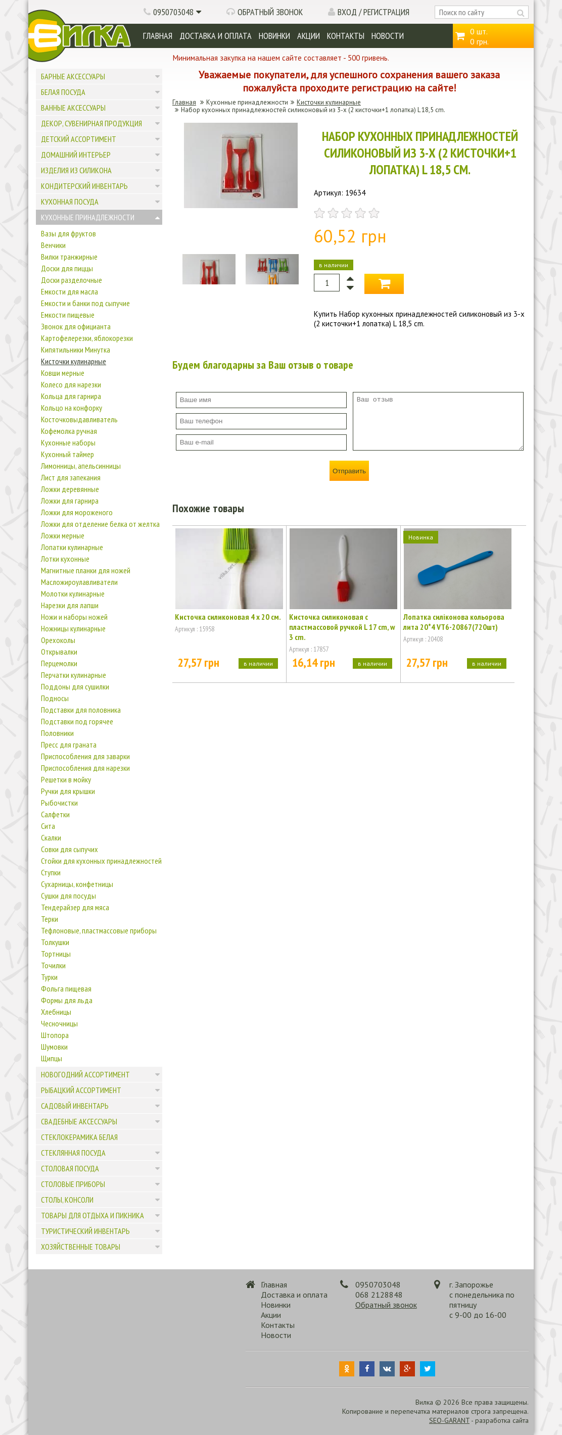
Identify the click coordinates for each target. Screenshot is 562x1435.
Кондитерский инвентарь (84, 186)
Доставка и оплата (215, 35)
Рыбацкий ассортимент (81, 1090)
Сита (48, 826)
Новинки (274, 35)
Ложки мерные (62, 535)
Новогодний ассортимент (85, 1074)
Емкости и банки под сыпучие (85, 303)
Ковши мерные (62, 373)
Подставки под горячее (77, 721)
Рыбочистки (59, 803)
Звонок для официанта (76, 326)
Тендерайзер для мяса (75, 907)
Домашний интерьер (76, 155)
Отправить (349, 471)
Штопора (55, 1035)
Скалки (51, 837)
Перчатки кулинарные (73, 675)
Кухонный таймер (67, 454)
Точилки (53, 965)
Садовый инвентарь (75, 1106)
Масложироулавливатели (79, 582)
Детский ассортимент (78, 139)
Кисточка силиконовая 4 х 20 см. (228, 617)
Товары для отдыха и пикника (92, 1215)
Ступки (51, 872)
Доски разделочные (71, 280)
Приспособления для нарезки (85, 768)
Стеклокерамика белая (79, 1137)
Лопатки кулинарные (72, 547)
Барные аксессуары (73, 76)
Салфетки (55, 814)
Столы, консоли (67, 1200)
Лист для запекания (71, 477)
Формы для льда (66, 1000)
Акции (308, 35)
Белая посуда (63, 92)
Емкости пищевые (68, 315)
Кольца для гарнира (71, 396)
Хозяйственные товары (80, 1247)
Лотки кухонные (65, 559)
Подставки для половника (81, 710)
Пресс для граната (69, 744)
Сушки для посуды (68, 895)
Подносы (55, 698)
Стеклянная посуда (73, 1153)
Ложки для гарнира (70, 501)
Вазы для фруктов (68, 233)
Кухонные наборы (68, 442)
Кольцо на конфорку (71, 408)
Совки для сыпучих (69, 849)
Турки (49, 977)
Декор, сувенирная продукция (91, 123)
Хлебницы (56, 1012)
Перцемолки (59, 663)
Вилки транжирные (69, 257)
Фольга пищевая (66, 988)
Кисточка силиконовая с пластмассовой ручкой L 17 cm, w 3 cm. (342, 627)
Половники (57, 733)
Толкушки (55, 942)
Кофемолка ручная (69, 431)
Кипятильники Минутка (75, 349)
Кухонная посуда (70, 201)
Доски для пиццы (67, 268)
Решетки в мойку (66, 779)
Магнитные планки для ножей (85, 570)
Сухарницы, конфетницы (77, 884)
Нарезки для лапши (70, 605)
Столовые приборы (73, 1184)
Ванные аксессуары (73, 108)
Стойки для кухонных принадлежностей (101, 861)
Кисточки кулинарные (73, 361)
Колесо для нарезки (71, 384)
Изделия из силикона (76, 170)
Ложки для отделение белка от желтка (100, 524)
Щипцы (51, 1058)
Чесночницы (59, 1023)
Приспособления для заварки (85, 756)
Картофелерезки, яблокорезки (87, 338)
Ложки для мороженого (77, 512)
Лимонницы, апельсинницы (81, 466)
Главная (157, 35)
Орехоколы (58, 640)
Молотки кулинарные (73, 593)
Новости (387, 35)
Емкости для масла (69, 291)
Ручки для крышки (68, 791)
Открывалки (59, 652)
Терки (49, 919)
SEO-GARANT (449, 1420)
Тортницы (56, 954)
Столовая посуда (70, 1168)
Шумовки (54, 1047)
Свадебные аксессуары (79, 1121)
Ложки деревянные (70, 489)
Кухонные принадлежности (87, 217)
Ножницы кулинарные (73, 628)
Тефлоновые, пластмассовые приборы (99, 930)
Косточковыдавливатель (79, 419)
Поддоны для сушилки (75, 686)
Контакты (345, 35)
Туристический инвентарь (85, 1231)
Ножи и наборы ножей (74, 617)
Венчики (53, 245)
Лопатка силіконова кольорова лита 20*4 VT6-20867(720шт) (453, 622)
